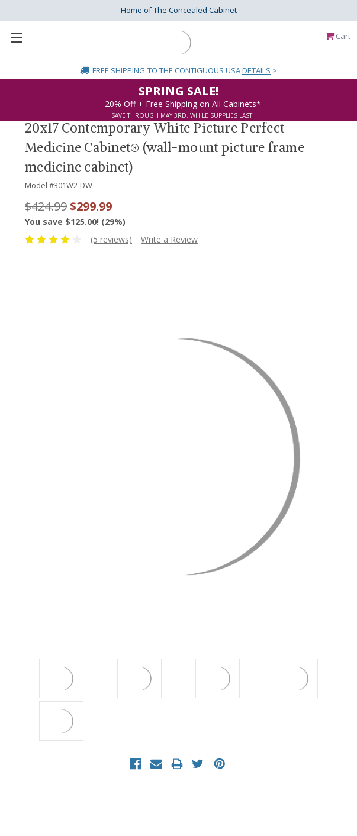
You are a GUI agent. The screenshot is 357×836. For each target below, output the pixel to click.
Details (256, 70)
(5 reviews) (111, 239)
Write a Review (169, 239)
